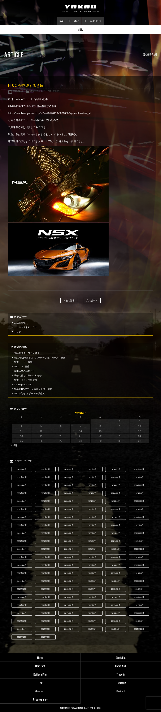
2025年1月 (92, 485)
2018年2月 (68, 597)
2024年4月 (21, 501)
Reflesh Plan (40, 674)
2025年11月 (139, 469)
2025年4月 (21, 485)
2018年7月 (92, 589)
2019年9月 (45, 573)
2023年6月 (115, 509)
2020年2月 (68, 565)
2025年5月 (139, 477)
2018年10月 (22, 589)
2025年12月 (116, 469)
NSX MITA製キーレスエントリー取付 (33, 389)
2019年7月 (92, 573)
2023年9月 (45, 509)
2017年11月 (139, 597)
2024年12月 (116, 485)
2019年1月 (92, 581)
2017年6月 (115, 605)
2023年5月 (139, 509)
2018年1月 (92, 597)
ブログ (56, 91)
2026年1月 (92, 469)
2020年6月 (115, 557)
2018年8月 (68, 589)
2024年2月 (68, 501)
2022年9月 (45, 525)
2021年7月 (92, 541)
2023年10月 (22, 509)
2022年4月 (21, 533)
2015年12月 (116, 629)
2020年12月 (116, 549)
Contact (120, 691)
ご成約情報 (20, 322)
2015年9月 (45, 637)
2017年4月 (21, 613)
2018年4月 (21, 597)
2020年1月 (92, 565)
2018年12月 (116, 581)
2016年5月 (139, 621)
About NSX (120, 666)
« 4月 (14, 445)
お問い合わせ (61, 21)
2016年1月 (92, 629)
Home (40, 657)
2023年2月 (68, 517)
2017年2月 (68, 613)
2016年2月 (68, 629)
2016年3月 (45, 629)
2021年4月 (21, 549)
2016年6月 (115, 621)
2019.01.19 (18, 91)
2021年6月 (115, 541)
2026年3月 (45, 469)
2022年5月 (139, 525)
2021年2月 (68, 549)
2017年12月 (116, 597)
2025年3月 (45, 485)
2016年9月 (45, 621)
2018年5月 (139, 589)
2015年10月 (22, 637)
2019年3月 (45, 581)
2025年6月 (115, 477)
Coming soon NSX (23, 384)
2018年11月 (139, 581)
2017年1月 (92, 613)
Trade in (120, 674)
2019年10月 (22, 573)
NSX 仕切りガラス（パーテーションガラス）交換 (39, 357)
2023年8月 (68, 509)
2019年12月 (116, 565)
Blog (40, 682)
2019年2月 (68, 581)
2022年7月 (92, 525)
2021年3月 (45, 549)
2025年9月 (45, 477)
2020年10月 (22, 557)
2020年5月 (139, 557)
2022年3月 (45, 533)
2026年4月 (21, 469)
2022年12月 (116, 517)
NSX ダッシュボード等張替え (29, 393)
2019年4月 (21, 581)
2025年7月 (92, 477)
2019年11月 (139, 565)
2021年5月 (139, 541)
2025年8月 (68, 477)
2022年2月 (68, 533)
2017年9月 (45, 605)
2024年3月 (45, 501)
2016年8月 (68, 621)
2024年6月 (115, 493)
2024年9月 (45, 493)
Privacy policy (40, 699)
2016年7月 (92, 621)
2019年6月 (115, 573)
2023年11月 (139, 501)
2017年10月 (22, 605)
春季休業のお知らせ (24, 371)
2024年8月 (68, 493)
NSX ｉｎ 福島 (23, 362)
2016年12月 (116, 613)
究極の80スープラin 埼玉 (27, 353)
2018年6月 (115, 589)
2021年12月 (116, 533)
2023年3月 (45, 517)
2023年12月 (116, 501)
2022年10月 (22, 525)
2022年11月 (139, 517)
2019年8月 (68, 573)
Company (121, 682)
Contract (40, 666)
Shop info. (40, 691)
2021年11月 (139, 533)
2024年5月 (139, 493)
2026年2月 (68, 469)
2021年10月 (22, 541)
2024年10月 (22, 493)
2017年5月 (139, 605)
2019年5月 (139, 573)
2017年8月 (68, 605)
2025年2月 (68, 485)
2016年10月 (22, 621)
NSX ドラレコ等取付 (25, 380)
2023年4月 (21, 517)
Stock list (121, 657)
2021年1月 (92, 549)
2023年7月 (92, 509)
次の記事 (91, 300)
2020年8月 (68, 557)
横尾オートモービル (80, 8)
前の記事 (69, 300)
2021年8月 (68, 541)
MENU (80, 29)
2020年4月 (21, 565)
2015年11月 (139, 629)
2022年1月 (92, 533)
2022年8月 (68, 525)
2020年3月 (45, 565)
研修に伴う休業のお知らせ (28, 375)
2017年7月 (92, 605)
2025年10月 (22, 477)
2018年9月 (45, 589)
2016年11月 (139, 613)
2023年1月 (92, 517)
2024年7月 (92, 493)
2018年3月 (45, 597)
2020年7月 (92, 557)
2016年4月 (21, 629)
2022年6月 (115, 525)
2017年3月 (45, 613)
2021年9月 (45, 541)
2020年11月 (139, 549)
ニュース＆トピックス (40, 91)
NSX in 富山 (22, 366)
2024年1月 (92, 501)
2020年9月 (45, 557)
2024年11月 (139, 485)
